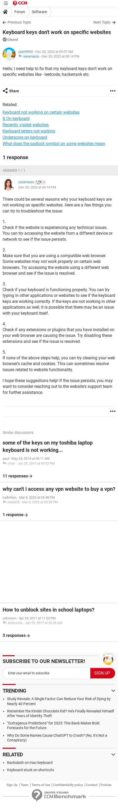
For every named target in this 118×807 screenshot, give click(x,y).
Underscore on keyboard (25, 137)
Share (14, 91)
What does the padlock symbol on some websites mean (54, 143)
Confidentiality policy (68, 785)
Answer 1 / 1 (14, 170)
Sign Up (12, 785)
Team (25, 785)
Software (39, 12)
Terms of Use (41, 785)
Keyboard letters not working (29, 131)
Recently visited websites (26, 124)
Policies (105, 785)
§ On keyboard (16, 118)
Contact (91, 785)
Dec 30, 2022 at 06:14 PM (60, 56)
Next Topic (101, 22)
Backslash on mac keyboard (30, 762)
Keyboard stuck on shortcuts (30, 770)
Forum (19, 12)
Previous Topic (19, 22)
